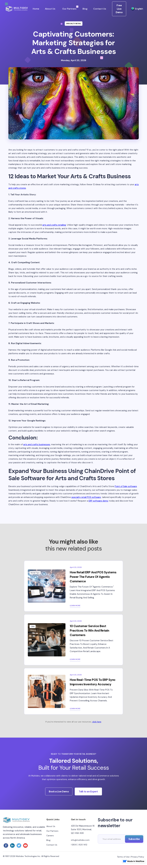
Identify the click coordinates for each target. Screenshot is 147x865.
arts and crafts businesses (36, 444)
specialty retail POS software (86, 497)
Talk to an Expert (88, 794)
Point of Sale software (126, 486)
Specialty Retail (73, 24)
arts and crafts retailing (54, 224)
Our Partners (69, 8)
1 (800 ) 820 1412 (79, 844)
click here (96, 721)
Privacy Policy (137, 856)
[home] (16, 9)
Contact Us (99, 8)
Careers (50, 835)
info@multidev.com (80, 840)
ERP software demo (98, 500)
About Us (50, 8)
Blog (85, 8)
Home (36, 8)
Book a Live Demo (59, 794)
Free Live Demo (119, 9)
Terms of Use (123, 856)
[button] (135, 9)
